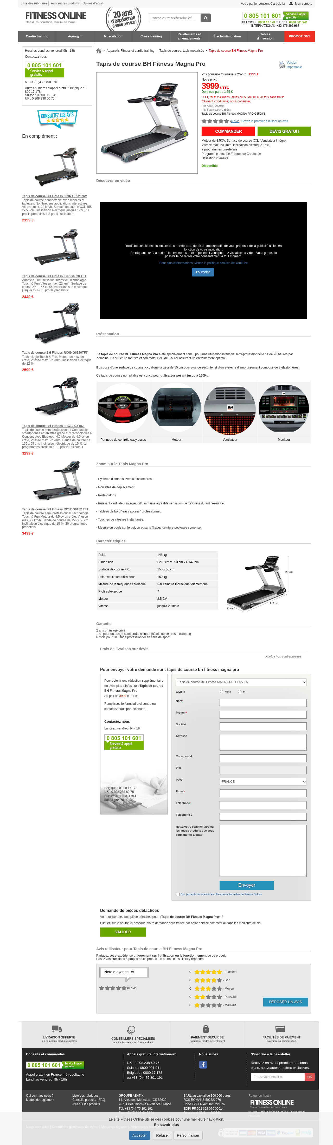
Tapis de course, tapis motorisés (181, 50)
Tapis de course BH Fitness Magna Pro (236, 50)
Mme (228, 691)
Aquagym (75, 36)
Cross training (151, 36)
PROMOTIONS (299, 36)
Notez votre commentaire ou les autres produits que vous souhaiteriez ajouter (195, 830)
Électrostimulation (227, 36)
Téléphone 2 (184, 814)
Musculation (113, 36)
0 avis (235, 121)
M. (244, 691)
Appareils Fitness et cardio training (131, 50)
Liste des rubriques (34, 3)
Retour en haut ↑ (259, 1095)
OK (310, 1077)
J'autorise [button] (202, 272)
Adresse (181, 736)
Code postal (184, 756)
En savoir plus (166, 1125)
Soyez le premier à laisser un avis (264, 121)
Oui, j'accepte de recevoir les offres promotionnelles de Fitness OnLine (221, 894)
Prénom (181, 712)
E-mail (180, 791)
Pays (179, 779)
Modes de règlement (40, 1100)
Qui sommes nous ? (40, 1095)
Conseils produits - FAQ (88, 1100)
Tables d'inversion (265, 36)
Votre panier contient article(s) (259, 4)
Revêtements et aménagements (189, 36)
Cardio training (37, 36)
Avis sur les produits (65, 3)
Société (181, 724)
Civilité (180, 691)
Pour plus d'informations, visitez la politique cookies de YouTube (203, 263)
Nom (179, 700)
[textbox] (263, 758)
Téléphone (183, 803)
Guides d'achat (92, 3)
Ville (179, 767)
